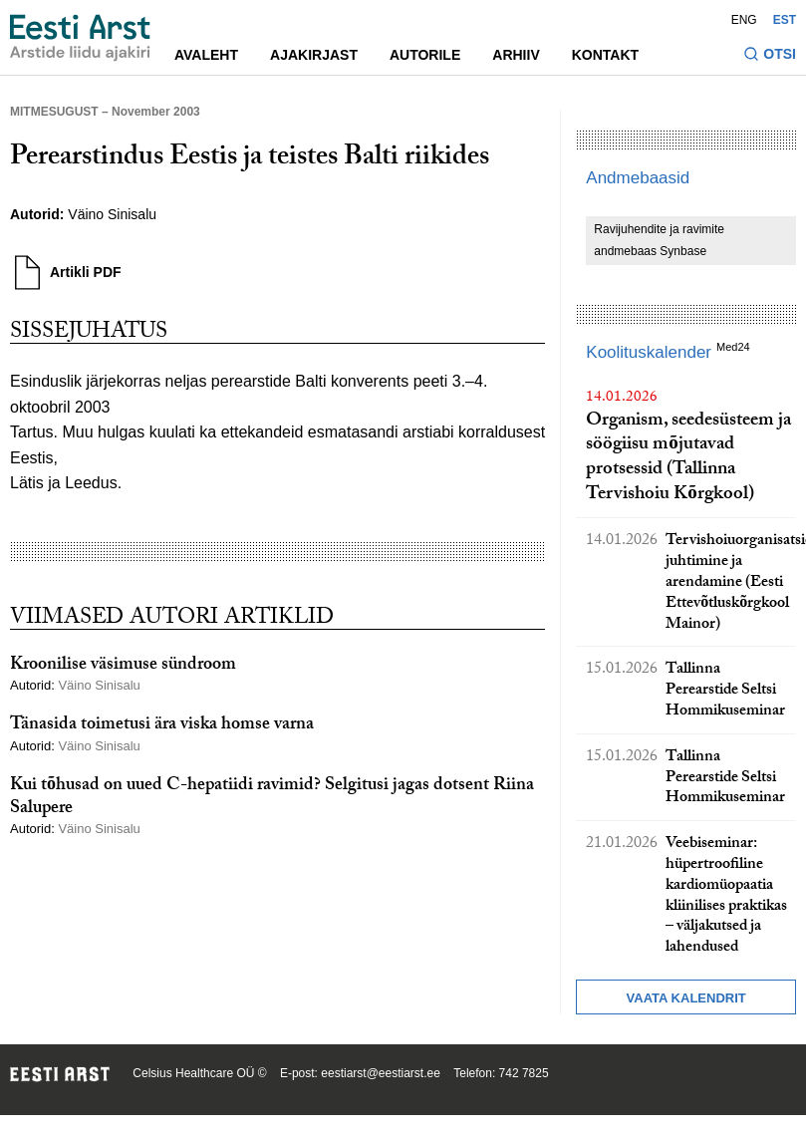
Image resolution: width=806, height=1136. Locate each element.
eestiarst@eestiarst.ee (380, 1073)
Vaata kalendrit (686, 998)
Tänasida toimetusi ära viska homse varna (162, 725)
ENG (744, 20)
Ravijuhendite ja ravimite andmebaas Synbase (659, 240)
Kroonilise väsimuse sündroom (123, 666)
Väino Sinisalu (114, 214)
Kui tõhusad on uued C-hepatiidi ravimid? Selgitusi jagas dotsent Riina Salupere (272, 798)
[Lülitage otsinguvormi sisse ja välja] (769, 56)
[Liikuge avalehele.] (80, 38)
